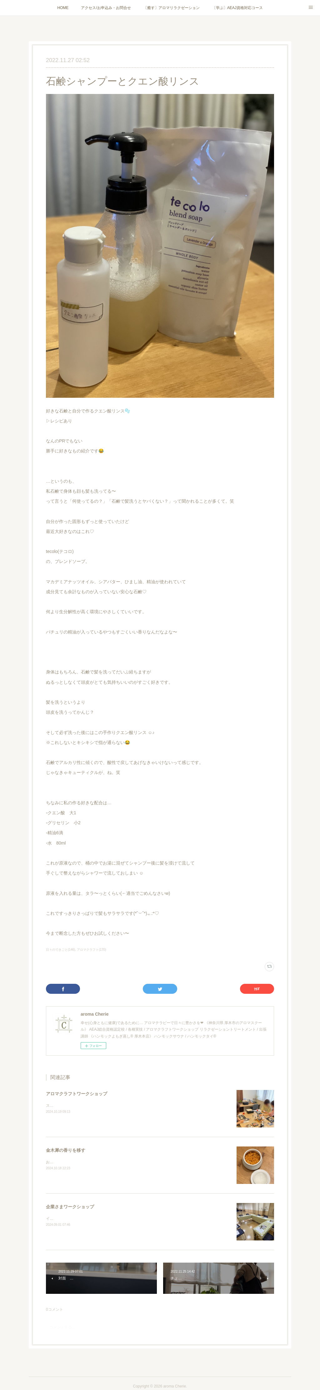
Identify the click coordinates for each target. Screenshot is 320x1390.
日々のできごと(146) (60, 949)
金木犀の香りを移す (65, 1150)
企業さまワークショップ (70, 1206)
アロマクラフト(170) (91, 949)
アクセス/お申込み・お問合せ (106, 8)
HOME (62, 8)
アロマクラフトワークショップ (76, 1093)
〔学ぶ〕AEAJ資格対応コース (237, 8)
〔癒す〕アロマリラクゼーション (171, 8)
